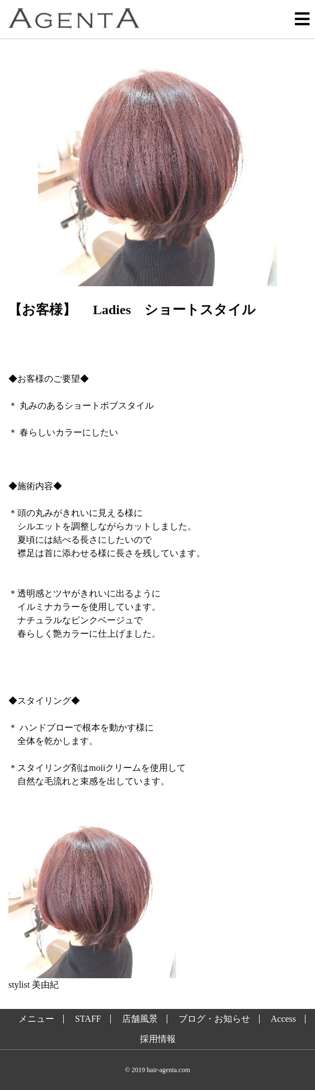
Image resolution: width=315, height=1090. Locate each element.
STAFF (88, 1019)
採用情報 (158, 1039)
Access (283, 1019)
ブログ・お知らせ (214, 1019)
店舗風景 (140, 1019)
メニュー (36, 1019)
